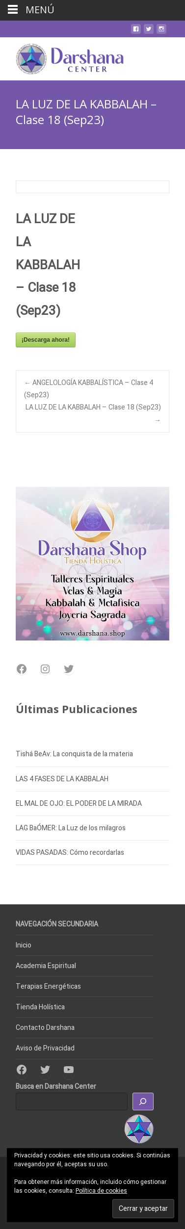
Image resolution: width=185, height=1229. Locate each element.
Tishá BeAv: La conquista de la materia (74, 754)
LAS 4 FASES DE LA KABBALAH (62, 779)
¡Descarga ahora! (46, 339)
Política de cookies (101, 1190)
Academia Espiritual (46, 966)
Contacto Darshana (45, 1028)
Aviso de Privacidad (45, 1048)
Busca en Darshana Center (56, 1086)
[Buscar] (143, 1102)
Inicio (23, 945)
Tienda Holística (40, 1007)
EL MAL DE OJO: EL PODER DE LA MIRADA (79, 803)
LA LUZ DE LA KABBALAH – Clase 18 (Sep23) (93, 413)
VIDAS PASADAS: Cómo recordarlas (70, 852)
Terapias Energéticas (48, 986)
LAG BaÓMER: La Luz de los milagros (71, 828)
